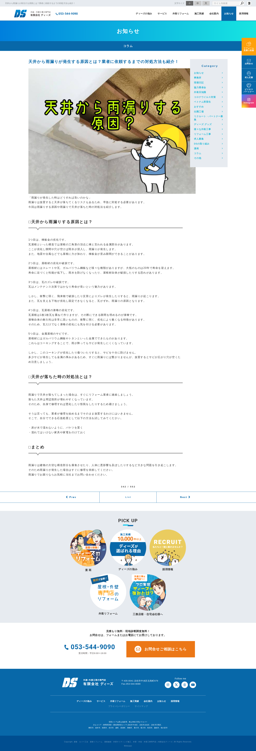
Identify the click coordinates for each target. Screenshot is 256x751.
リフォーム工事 (202, 134)
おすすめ (199, 106)
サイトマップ (141, 706)
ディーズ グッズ (203, 124)
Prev (72, 497)
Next (183, 497)
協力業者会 (200, 87)
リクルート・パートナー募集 (208, 118)
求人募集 (199, 139)
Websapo (128, 746)
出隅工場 (199, 111)
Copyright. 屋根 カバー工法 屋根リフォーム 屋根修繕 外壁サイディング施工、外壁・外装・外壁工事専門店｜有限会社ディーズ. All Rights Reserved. (128, 742)
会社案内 (214, 13)
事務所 (197, 77)
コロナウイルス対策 (205, 97)
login (249, 3)
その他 (197, 158)
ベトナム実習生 (202, 101)
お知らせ (228, 13)
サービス (162, 13)
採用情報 (243, 13)
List (128, 497)
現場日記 (199, 82)
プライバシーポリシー (119, 706)
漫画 (196, 148)
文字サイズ (179, 3)
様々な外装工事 (202, 129)
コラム (197, 153)
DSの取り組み (201, 143)
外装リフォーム (181, 13)
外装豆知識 (200, 92)
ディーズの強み (144, 13)
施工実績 (199, 13)
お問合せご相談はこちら (161, 649)
